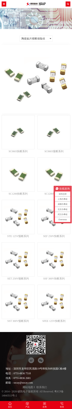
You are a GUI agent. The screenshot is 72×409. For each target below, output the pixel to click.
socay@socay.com (23, 382)
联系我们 (41, 387)
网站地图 (28, 387)
